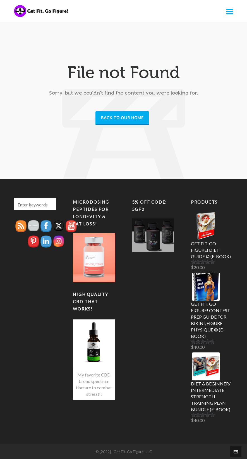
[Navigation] (229, 11)
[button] (49, 204)
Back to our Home (122, 117)
